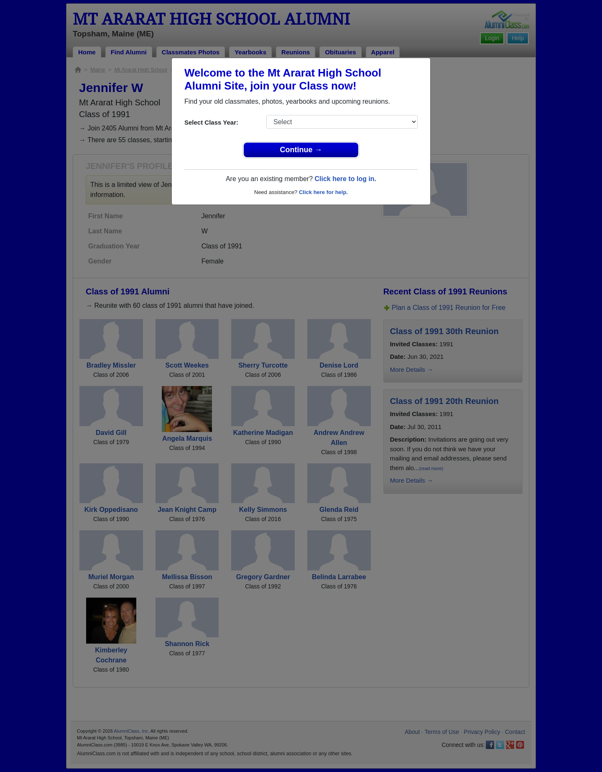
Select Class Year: (211, 122)
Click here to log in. (345, 178)
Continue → (301, 150)
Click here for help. (323, 192)
